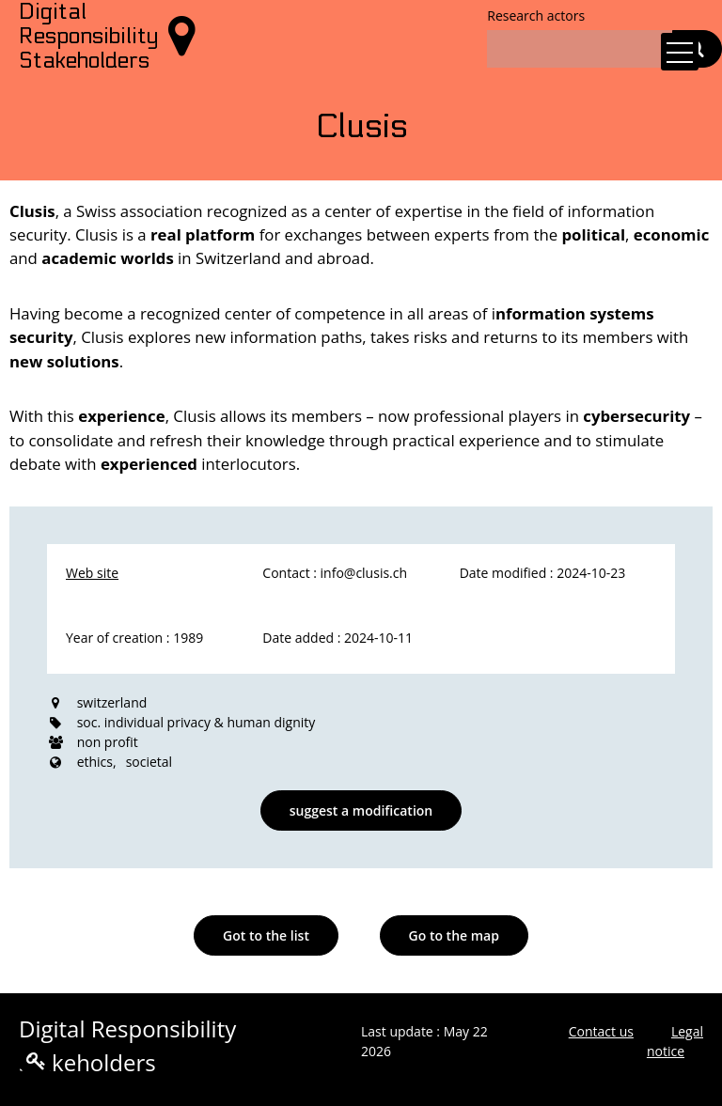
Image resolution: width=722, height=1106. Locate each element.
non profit (107, 742)
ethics (95, 762)
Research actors (536, 15)
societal (149, 762)
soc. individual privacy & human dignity (196, 722)
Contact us (601, 1031)
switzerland (112, 702)
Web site (92, 573)
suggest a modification (361, 810)
